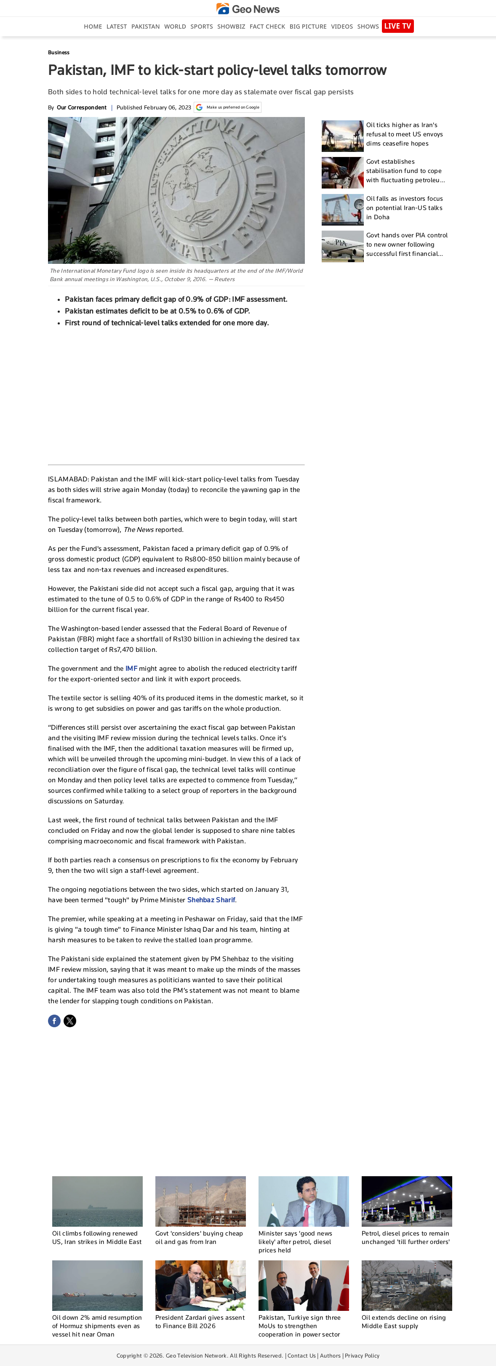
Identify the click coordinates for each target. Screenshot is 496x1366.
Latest (117, 26)
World (175, 26)
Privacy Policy (362, 1355)
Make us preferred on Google (227, 107)
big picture (308, 26)
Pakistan (145, 26)
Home (93, 26)
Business (58, 52)
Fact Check (267, 26)
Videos (342, 26)
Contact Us (302, 1355)
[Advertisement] (176, 395)
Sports (202, 26)
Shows (368, 26)
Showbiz (231, 26)
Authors (330, 1355)
